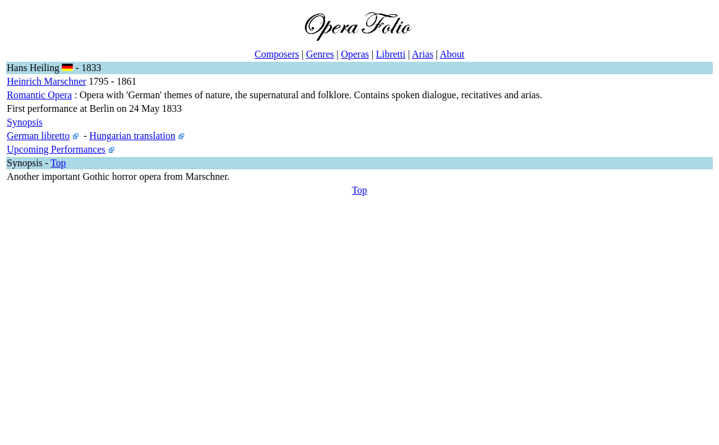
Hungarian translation (133, 135)
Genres (320, 54)
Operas (354, 54)
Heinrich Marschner (46, 81)
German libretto (38, 135)
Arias (422, 54)
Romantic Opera (39, 95)
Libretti (391, 54)
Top (58, 163)
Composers (277, 54)
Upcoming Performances (56, 149)
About (452, 54)
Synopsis (25, 122)
